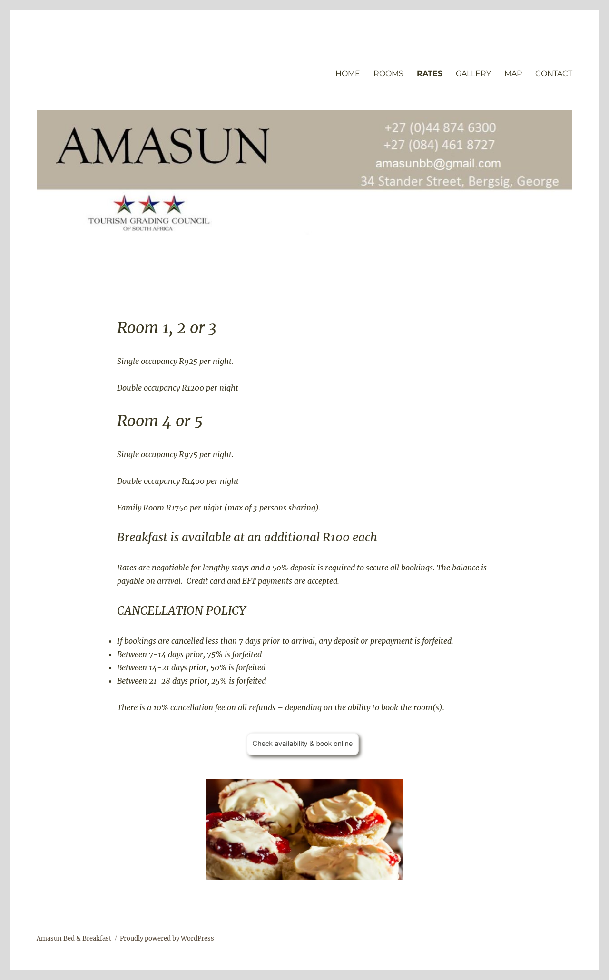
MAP (513, 73)
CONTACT (553, 73)
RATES (429, 73)
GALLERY (473, 73)
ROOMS (388, 73)
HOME (347, 73)
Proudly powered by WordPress (167, 938)
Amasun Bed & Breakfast (74, 938)
